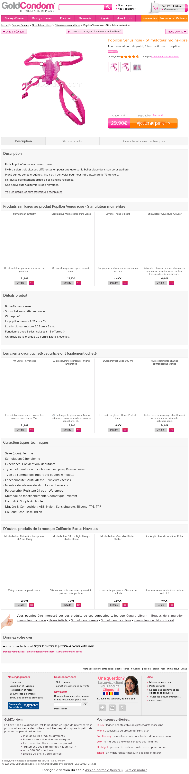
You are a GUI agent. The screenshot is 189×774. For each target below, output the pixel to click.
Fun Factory (104, 736)
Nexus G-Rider (58, 620)
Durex (100, 725)
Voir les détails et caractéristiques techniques (33, 192)
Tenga (100, 752)
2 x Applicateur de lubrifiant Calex (164, 536)
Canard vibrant (137, 616)
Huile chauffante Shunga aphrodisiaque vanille (164, 362)
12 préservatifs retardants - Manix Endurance (71, 362)
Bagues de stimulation (167, 616)
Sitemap (92, 763)
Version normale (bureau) (104, 770)
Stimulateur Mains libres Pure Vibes (71, 214)
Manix (100, 730)
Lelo (99, 741)
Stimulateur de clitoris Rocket (154, 620)
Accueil (5, 25)
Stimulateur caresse (84, 620)
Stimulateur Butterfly (24, 214)
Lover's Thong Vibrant (118, 214)
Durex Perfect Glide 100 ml (118, 361)
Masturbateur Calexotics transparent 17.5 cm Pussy (24, 538)
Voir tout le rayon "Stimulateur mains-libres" (97, 31)
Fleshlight (102, 747)
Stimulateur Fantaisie (31, 620)
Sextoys (6, 760)
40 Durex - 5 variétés (24, 361)
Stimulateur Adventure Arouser (164, 214)
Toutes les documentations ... (165, 696)
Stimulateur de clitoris (116, 620)
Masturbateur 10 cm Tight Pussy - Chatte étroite (71, 538)
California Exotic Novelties (165, 56)
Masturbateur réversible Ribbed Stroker (117, 538)
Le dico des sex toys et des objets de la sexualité (164, 691)
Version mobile (136, 770)
